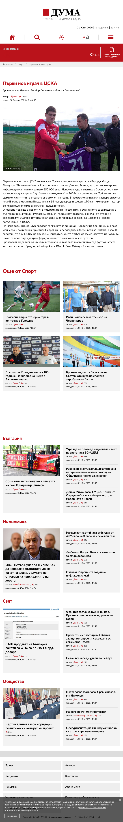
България (12, 438)
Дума (14, 96)
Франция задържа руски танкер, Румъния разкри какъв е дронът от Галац (89, 615)
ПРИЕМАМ (12, 816)
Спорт (20, 65)
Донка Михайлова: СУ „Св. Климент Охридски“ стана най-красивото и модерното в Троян (90, 495)
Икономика (15, 522)
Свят (7, 601)
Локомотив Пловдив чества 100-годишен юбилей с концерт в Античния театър (27, 376)
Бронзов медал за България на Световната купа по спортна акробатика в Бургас (86, 376)
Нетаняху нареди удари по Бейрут (89, 658)
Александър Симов (82, 716)
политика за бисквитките (92, 808)
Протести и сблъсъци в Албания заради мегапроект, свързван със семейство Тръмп (88, 638)
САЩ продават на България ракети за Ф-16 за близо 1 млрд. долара (29, 648)
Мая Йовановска (21, 585)
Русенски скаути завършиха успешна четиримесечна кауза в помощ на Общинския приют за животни (91, 472)
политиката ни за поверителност (22, 810)
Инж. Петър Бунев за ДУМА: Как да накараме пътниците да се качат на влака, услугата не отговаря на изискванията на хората (30, 573)
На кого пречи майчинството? (86, 711)
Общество (13, 681)
